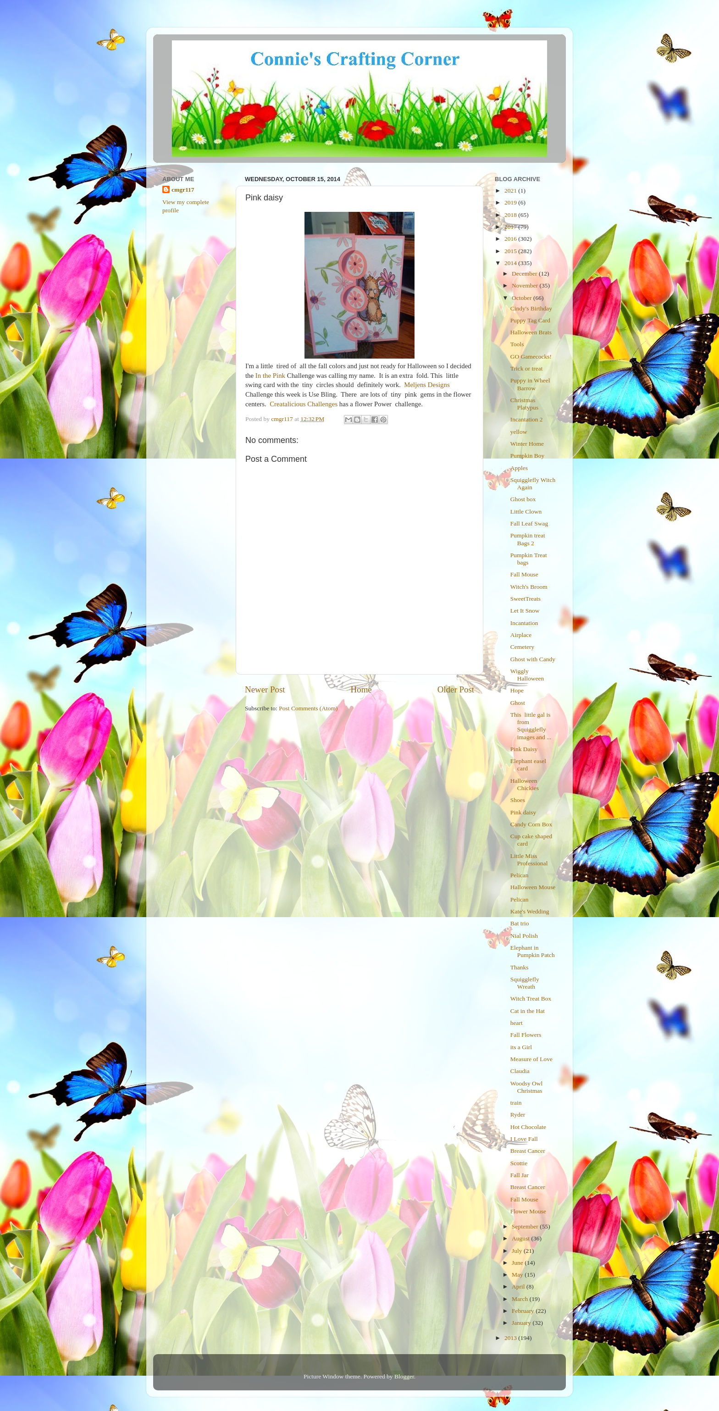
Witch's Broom (529, 586)
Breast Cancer (527, 1150)
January (522, 1322)
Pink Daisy (524, 749)
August (521, 1238)
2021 (511, 190)
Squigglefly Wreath (524, 983)
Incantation (524, 623)
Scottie (519, 1163)
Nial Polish (524, 935)
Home (361, 689)
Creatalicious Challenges (303, 404)
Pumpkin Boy (527, 455)
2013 (511, 1337)
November (525, 285)
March (521, 1298)
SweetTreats (525, 598)
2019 (511, 202)
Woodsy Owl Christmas (526, 1087)
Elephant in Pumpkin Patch (532, 951)
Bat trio (519, 923)
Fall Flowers (526, 1034)
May (518, 1274)
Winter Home (527, 443)
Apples (519, 468)
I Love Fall (524, 1138)
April (519, 1286)
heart (516, 1022)
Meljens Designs (426, 384)
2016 (511, 238)
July (518, 1250)
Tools (517, 344)
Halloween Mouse (533, 887)
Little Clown (526, 511)
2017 (511, 226)
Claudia (520, 1071)
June (518, 1262)
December (525, 273)
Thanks (519, 967)
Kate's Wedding (529, 911)
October (522, 297)
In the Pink (270, 375)
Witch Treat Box (530, 998)
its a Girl (521, 1047)
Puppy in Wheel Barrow (530, 384)
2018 (511, 214)
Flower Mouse (528, 1211)
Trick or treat (526, 368)
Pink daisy (523, 812)
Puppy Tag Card (530, 320)
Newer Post (265, 689)
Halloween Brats (531, 332)
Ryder (517, 1114)
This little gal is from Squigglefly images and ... (531, 726)
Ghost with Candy (532, 659)
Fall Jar (519, 1175)
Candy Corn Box (531, 824)
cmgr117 (182, 189)
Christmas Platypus (524, 404)
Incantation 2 (526, 419)
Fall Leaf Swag (529, 523)
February (524, 1310)
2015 (511, 251)
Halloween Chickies (524, 784)
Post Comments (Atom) (308, 708)
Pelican (519, 875)
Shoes (517, 800)
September (526, 1226)
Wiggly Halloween (527, 675)
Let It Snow (525, 610)
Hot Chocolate (528, 1126)
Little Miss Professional (529, 859)
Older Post (455, 689)
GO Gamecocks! (531, 356)
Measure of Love (531, 1059)
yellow (518, 431)
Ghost (517, 702)
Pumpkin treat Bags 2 (527, 539)
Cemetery (522, 646)
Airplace (520, 634)
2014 (511, 263)
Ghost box (523, 499)
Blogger (404, 1376)
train (516, 1102)
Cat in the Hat (527, 1010)
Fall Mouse (524, 574)
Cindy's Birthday (531, 308)
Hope (517, 690)
